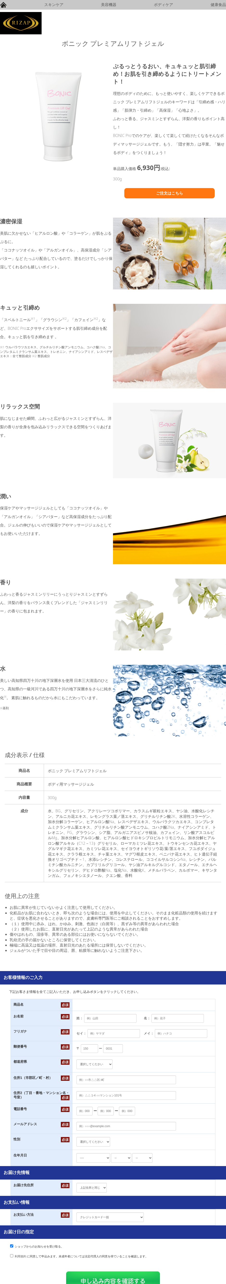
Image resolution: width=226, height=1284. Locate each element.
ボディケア (163, 4)
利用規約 (20, 1256)
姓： (79, 1018)
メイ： (149, 1033)
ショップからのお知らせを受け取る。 (39, 1246)
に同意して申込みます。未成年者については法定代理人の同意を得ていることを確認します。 (81, 1256)
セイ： (81, 1033)
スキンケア (53, 4)
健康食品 (218, 4)
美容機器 (108, 4)
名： (147, 1018)
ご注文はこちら (169, 193)
